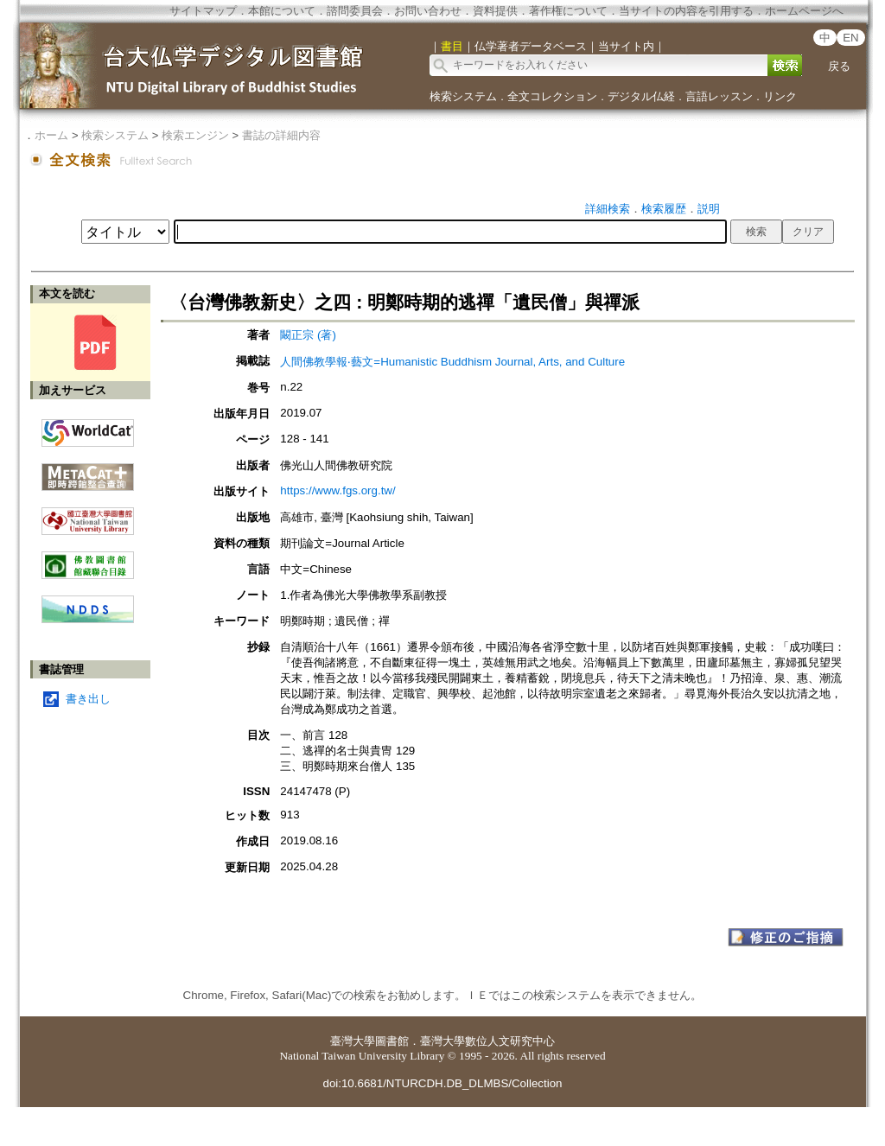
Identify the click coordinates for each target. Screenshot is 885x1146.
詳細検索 (607, 208)
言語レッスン (719, 96)
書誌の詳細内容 (281, 135)
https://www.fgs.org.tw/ (337, 490)
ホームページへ (804, 10)
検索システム (463, 96)
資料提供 (495, 10)
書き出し (88, 698)
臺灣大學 (352, 1041)
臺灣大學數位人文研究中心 (487, 1041)
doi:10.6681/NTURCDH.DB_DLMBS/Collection (442, 1083)
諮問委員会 (355, 10)
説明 (708, 208)
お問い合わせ (428, 10)
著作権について (568, 10)
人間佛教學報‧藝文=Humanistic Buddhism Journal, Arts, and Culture (452, 361)
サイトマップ (203, 10)
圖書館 (392, 1041)
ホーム (51, 135)
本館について (281, 10)
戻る (839, 66)
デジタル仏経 (641, 96)
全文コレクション (552, 96)
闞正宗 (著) (308, 334)
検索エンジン (195, 135)
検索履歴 (663, 208)
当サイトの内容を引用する (686, 10)
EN (851, 37)
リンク (780, 96)
